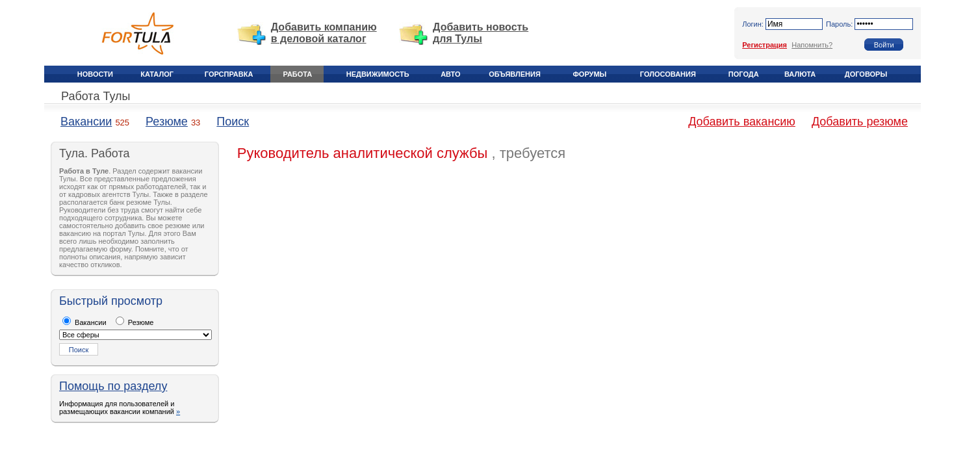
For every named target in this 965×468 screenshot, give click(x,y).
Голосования (668, 74)
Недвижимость (377, 74)
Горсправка (229, 74)
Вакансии (86, 121)
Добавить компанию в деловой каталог (324, 32)
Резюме (167, 121)
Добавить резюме (860, 121)
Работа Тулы (95, 96)
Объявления (515, 74)
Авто (450, 74)
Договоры (866, 74)
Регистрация (764, 45)
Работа (298, 74)
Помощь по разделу (113, 386)
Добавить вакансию (741, 121)
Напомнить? (811, 45)
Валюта (800, 74)
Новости (95, 74)
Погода (743, 74)
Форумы (589, 74)
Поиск (232, 121)
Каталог (157, 74)
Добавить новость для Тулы (480, 32)
